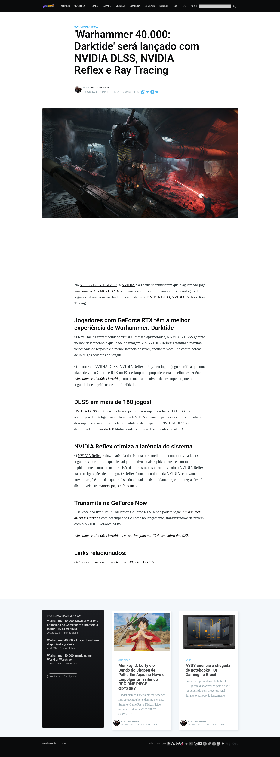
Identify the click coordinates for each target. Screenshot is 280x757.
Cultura (79, 6)
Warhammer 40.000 (86, 26)
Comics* (134, 6)
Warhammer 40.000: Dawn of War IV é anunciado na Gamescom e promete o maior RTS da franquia (72, 624)
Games (107, 6)
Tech (175, 6)
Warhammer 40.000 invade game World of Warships (69, 657)
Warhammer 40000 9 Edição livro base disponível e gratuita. (73, 642)
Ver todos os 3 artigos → (63, 676)
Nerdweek (47, 743)
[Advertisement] (140, 253)
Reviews (149, 6)
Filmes (94, 6)
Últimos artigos (157, 743)
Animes (65, 6)
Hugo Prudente (100, 87)
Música (120, 6)
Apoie (194, 6)
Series (163, 6)
